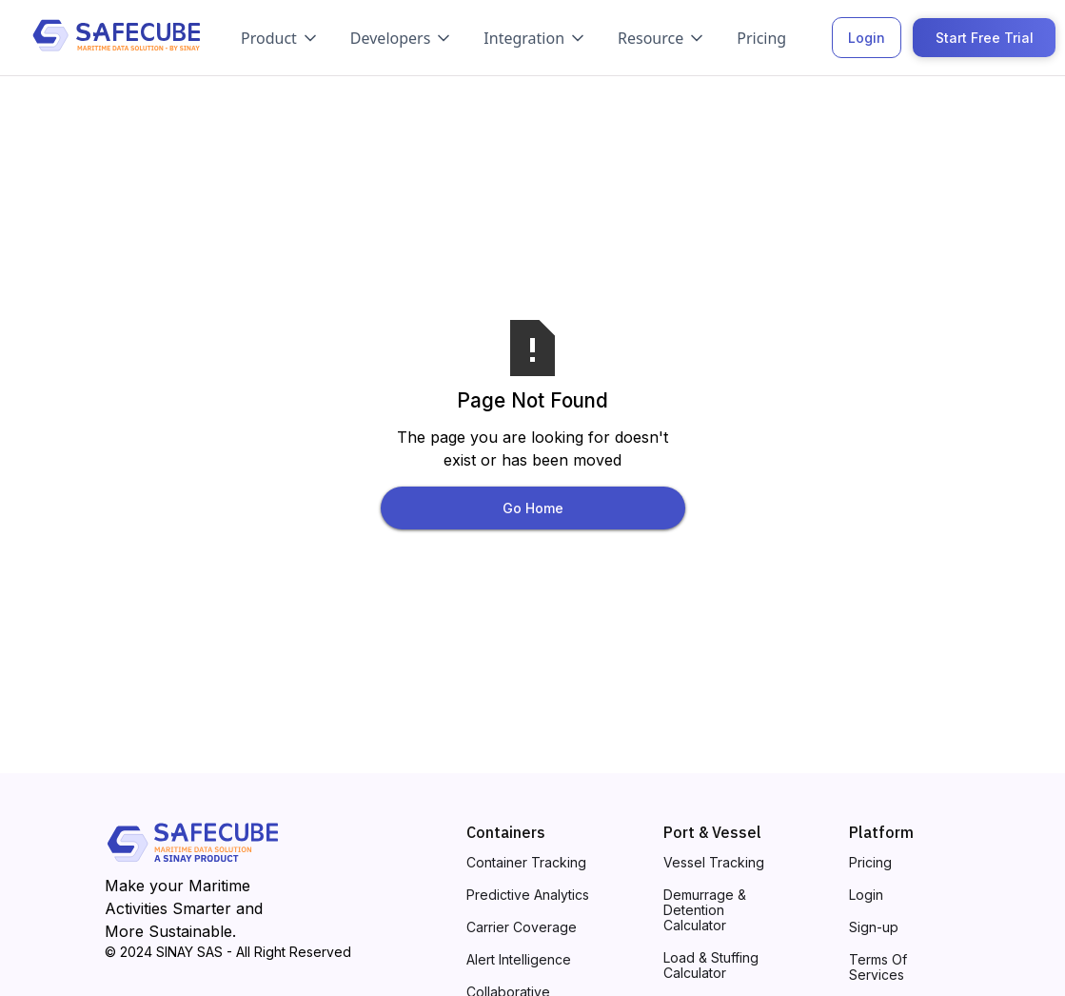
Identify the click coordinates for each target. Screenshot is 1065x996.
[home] (116, 38)
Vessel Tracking (713, 862)
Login (866, 38)
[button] (280, 38)
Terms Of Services (878, 967)
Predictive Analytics (527, 895)
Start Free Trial (985, 38)
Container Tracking (526, 862)
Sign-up (873, 927)
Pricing (761, 38)
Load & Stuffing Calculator (711, 965)
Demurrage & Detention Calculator (704, 910)
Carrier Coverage (521, 927)
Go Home (533, 508)
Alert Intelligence (518, 959)
